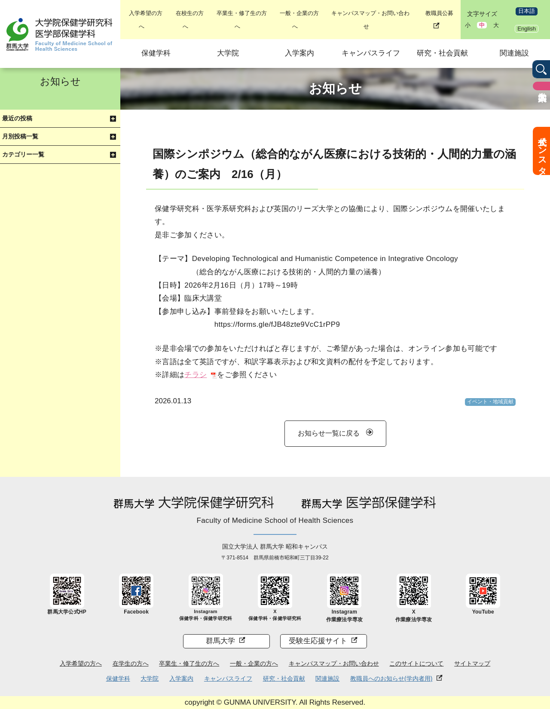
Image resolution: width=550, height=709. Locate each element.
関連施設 (514, 53)
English (526, 28)
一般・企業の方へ (254, 663)
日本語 (526, 11)
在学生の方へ (131, 663)
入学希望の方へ (81, 663)
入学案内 (299, 53)
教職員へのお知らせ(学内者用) (391, 678)
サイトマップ (472, 663)
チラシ (195, 375)
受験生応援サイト (318, 641)
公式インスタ (542, 151)
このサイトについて (416, 663)
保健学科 (156, 53)
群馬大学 (220, 641)
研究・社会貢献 (442, 53)
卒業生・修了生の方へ (189, 663)
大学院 (228, 53)
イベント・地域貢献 (490, 402)
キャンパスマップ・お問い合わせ (334, 663)
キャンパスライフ (371, 53)
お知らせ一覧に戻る (329, 433)
